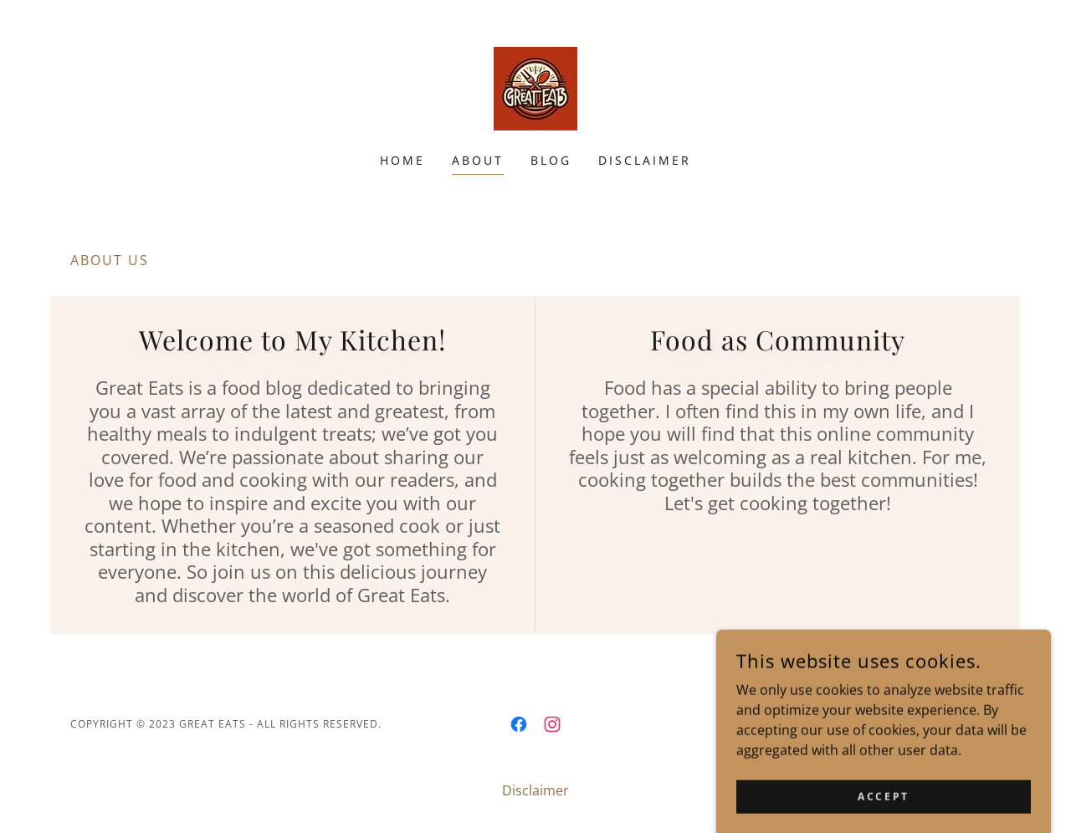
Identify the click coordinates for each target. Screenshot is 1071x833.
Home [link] (402, 160)
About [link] (478, 160)
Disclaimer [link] (644, 160)
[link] (535, 87)
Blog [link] (550, 160)
